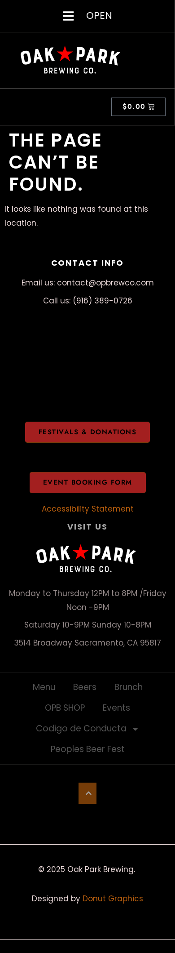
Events (116, 708)
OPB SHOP (65, 708)
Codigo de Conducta (88, 729)
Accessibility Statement (88, 508)
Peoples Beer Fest (88, 749)
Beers (84, 687)
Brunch (128, 687)
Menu (44, 687)
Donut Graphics (113, 898)
